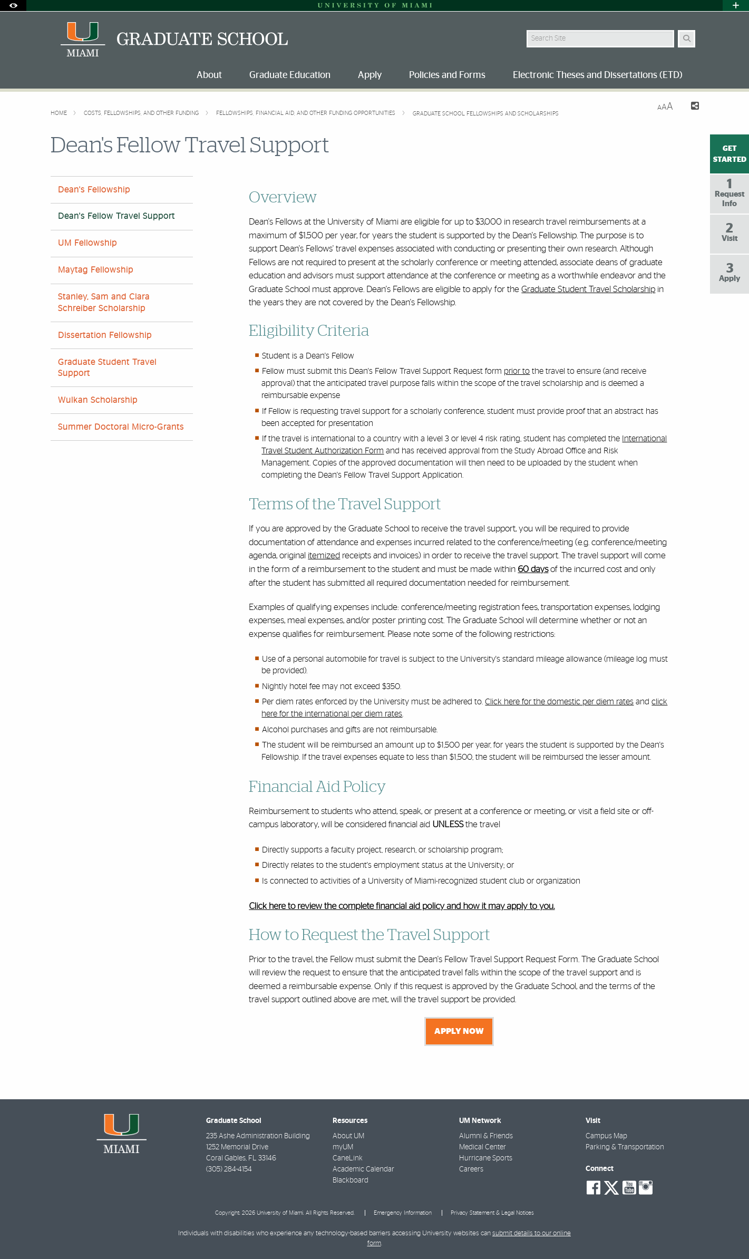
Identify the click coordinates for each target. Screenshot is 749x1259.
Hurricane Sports (485, 1158)
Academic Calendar (363, 1169)
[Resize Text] (665, 107)
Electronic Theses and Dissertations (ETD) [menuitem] (598, 75)
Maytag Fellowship (95, 270)
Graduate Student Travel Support (107, 367)
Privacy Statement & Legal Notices (492, 1213)
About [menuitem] (209, 75)
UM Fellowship (87, 243)
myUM (343, 1147)
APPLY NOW (459, 1031)
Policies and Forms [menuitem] (447, 75)
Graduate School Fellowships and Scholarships (486, 114)
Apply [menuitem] (370, 75)
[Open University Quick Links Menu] (736, 5)
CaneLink (348, 1158)
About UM (348, 1136)
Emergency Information (403, 1213)
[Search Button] (686, 38)
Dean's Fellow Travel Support (116, 216)
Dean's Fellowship (94, 190)
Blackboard (350, 1180)
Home (60, 113)
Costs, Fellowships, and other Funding (142, 113)
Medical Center (482, 1147)
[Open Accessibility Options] (13, 5)
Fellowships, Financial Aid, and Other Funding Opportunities (306, 113)
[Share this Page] (690, 107)
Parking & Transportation (625, 1147)
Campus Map (606, 1136)
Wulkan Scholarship (98, 400)
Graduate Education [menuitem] (289, 75)
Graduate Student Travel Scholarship (588, 289)
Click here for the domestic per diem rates (559, 702)
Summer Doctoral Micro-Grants (121, 427)
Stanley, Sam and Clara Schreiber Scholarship (104, 302)
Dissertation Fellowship (105, 335)
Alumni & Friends (486, 1136)
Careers (471, 1169)
